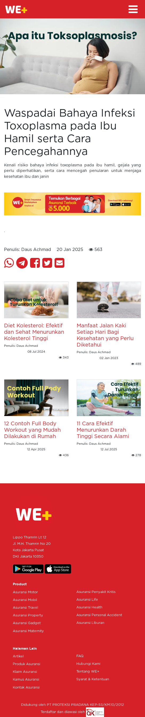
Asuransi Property (28, 615)
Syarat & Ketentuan (92, 679)
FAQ (80, 656)
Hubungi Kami (88, 664)
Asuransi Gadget (27, 623)
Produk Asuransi (26, 664)
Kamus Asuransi (26, 679)
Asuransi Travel (25, 607)
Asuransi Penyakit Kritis (95, 592)
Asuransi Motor (25, 592)
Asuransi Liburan (90, 623)
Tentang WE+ (87, 671)
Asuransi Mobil (25, 600)
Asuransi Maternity (28, 631)
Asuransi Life (87, 599)
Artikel (18, 656)
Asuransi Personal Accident (99, 615)
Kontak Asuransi (26, 687)
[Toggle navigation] (133, 9)
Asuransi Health (89, 607)
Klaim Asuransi (25, 672)
